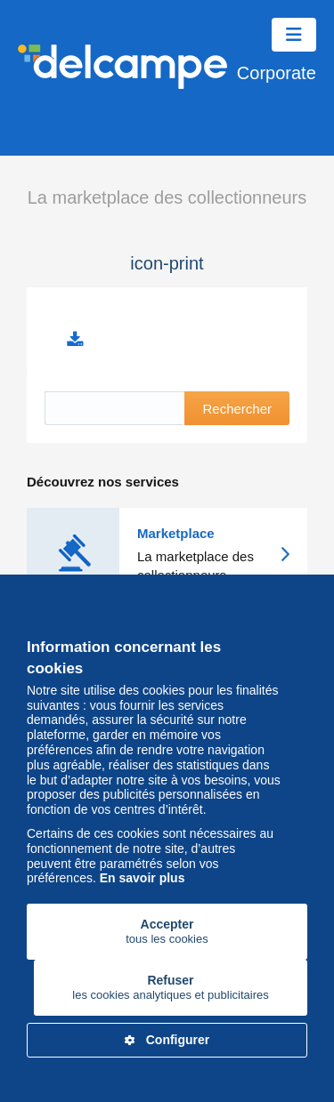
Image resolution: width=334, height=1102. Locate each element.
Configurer (167, 1040)
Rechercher (237, 408)
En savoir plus (142, 878)
